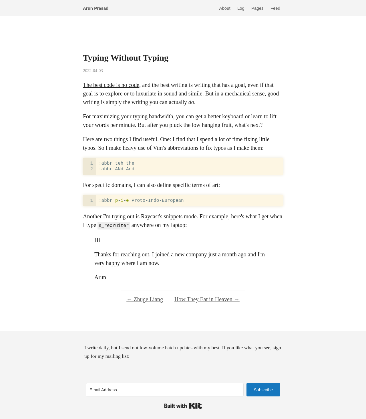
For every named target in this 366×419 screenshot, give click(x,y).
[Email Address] (165, 389)
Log (240, 8)
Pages (257, 8)
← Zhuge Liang (144, 299)
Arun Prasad (95, 8)
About (224, 8)
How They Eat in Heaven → (207, 299)
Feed (275, 8)
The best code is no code (111, 85)
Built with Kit (183, 405)
